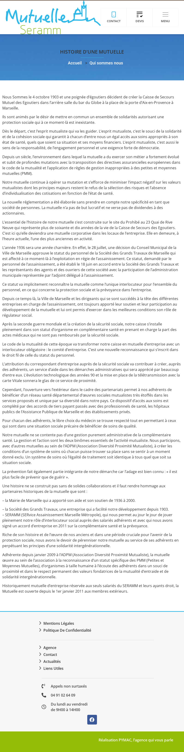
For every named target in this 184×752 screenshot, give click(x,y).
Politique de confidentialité (67, 630)
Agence (49, 647)
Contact (50, 654)
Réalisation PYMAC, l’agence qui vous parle (136, 740)
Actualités (52, 661)
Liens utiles (53, 668)
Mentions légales (58, 623)
